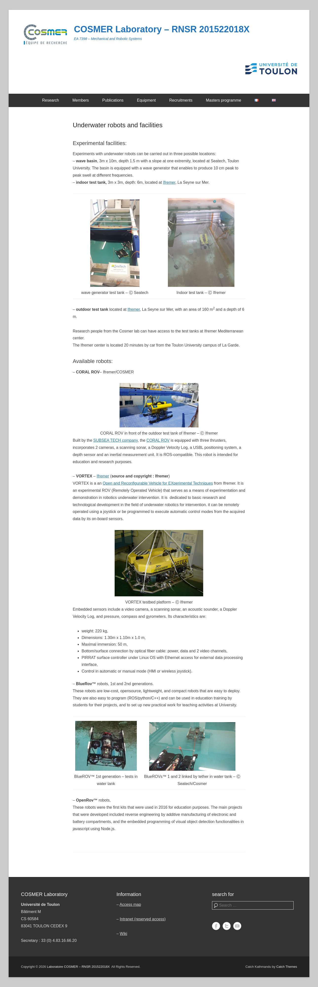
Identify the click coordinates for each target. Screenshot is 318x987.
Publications (113, 100)
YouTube (237, 926)
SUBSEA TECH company (115, 440)
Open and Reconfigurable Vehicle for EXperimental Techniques (158, 483)
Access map (130, 904)
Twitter (227, 926)
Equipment (146, 100)
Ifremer (169, 182)
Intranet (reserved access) (143, 919)
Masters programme (223, 100)
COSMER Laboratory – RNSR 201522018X (161, 29)
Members (80, 100)
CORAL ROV (158, 440)
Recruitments (181, 100)
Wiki (123, 934)
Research (50, 100)
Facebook (216, 926)
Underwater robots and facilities (117, 125)
